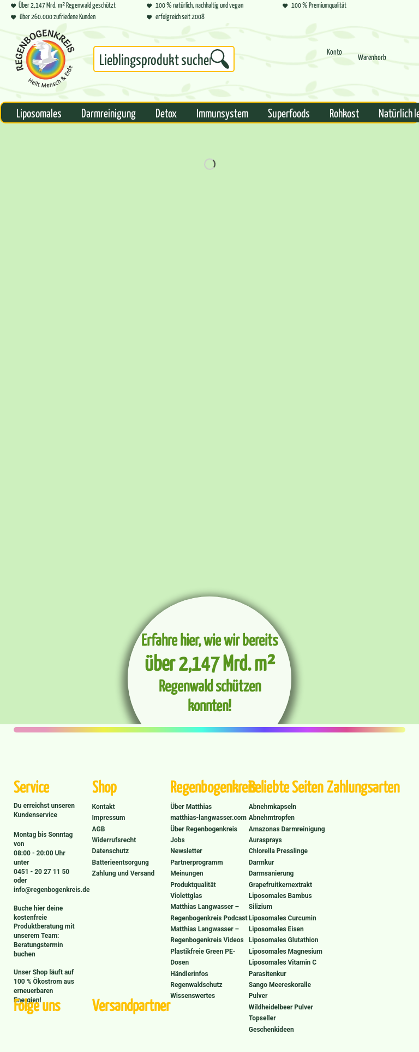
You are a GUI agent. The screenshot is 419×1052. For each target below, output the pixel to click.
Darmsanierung (271, 873)
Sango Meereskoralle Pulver (280, 990)
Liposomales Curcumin (282, 918)
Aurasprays (265, 840)
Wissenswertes (192, 996)
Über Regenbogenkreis (203, 829)
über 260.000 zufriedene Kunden (53, 16)
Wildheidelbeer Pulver (281, 1007)
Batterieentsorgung (120, 862)
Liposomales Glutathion (284, 940)
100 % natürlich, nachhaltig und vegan (195, 4)
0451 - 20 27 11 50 (41, 872)
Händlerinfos (189, 974)
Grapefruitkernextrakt (280, 885)
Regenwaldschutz (196, 985)
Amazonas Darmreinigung (287, 829)
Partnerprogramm (196, 862)
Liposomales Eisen (276, 929)
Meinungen (186, 873)
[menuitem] (164, 61)
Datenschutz (110, 851)
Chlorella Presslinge (278, 851)
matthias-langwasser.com (208, 817)
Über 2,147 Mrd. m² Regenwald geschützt (63, 4)
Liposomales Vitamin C (282, 962)
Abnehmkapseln (272, 807)
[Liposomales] (39, 112)
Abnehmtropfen (272, 817)
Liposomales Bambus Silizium (280, 901)
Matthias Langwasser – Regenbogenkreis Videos (207, 934)
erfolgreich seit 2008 (176, 16)
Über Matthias (191, 807)
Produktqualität (193, 885)
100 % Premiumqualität (314, 4)
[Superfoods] (289, 112)
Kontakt (103, 807)
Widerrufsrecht (114, 840)
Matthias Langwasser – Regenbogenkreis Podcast (208, 912)
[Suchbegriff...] (164, 59)
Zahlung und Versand (123, 873)
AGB (98, 829)
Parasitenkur (267, 974)
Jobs (177, 840)
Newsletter (186, 851)
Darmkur (261, 862)
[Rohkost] (344, 112)
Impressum (108, 817)
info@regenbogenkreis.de (51, 890)
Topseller (262, 1018)
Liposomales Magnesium (285, 951)
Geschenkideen (271, 1029)
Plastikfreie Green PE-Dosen (202, 957)
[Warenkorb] (372, 62)
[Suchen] (220, 59)
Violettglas (186, 896)
